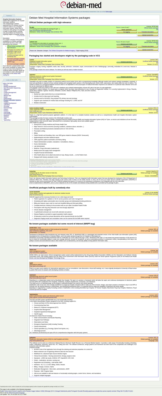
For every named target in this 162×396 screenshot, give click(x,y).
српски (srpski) (106, 392)
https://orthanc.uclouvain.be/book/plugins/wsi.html (44, 45)
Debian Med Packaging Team (45, 32)
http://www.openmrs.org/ (37, 78)
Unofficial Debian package (150, 61)
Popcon (118, 27)
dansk (10, 392)
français (28, 392)
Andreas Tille (58, 32)
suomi (24, 392)
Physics (6, 109)
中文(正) (130, 392)
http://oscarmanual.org (36, 195)
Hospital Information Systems (12, 100)
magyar (33, 392)
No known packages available (16, 64)
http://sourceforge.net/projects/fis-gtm (40, 30)
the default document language (16, 393)
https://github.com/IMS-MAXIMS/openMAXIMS (43, 298)
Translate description (21, 35)
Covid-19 (6, 94)
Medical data (7, 95)
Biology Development (10, 86)
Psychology (7, 112)
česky (6, 392)
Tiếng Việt (120, 392)
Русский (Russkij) (83, 392)
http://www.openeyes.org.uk (38, 279)
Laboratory (7, 105)
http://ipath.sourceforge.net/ (38, 267)
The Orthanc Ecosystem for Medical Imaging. (62, 50)
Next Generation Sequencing (12, 88)
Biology (6, 85)
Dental (5, 97)
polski (69, 392)
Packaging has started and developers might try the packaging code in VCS (15, 51)
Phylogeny (7, 89)
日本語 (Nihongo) (45, 392)
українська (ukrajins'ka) (95, 392)
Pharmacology (8, 108)
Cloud (5, 91)
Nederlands (64, 392)
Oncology (6, 106)
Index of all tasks (8, 83)
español (19, 392)
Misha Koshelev (60, 79)
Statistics (6, 117)
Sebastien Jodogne (60, 46)
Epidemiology (7, 98)
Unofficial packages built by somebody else (15, 55)
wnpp (39, 228)
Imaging (6, 101)
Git (157, 29)
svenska (114, 392)
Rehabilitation (8, 114)
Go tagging (126, 32)
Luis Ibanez (59, 177)
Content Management (10, 92)
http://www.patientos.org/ (37, 341)
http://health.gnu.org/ (36, 111)
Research (6, 115)
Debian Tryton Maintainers (45, 112)
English (2, 392)
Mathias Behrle (58, 112)
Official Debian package (151, 28)
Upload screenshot (147, 35)
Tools (5, 118)
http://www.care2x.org (36, 63)
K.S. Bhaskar (41, 233)
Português (74, 392)
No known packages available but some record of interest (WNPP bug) (16, 60)
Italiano (38, 392)
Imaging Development (10, 103)
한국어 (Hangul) (55, 392)
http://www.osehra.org (36, 175)
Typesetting (7, 120)
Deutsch (14, 392)
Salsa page (108, 11)
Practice (6, 111)
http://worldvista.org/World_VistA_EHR (41, 231)
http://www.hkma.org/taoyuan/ (38, 253)
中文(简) (125, 392)
